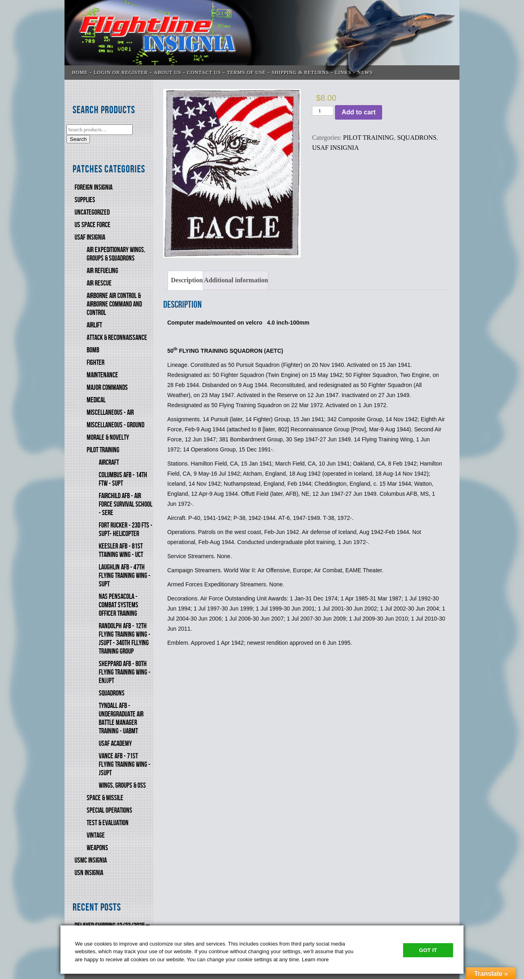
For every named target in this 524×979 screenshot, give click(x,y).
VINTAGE (96, 835)
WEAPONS (97, 848)
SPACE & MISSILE (105, 798)
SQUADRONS (112, 693)
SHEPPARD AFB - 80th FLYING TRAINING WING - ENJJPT (124, 672)
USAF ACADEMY (115, 743)
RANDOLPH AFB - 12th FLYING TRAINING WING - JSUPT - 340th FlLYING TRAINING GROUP (124, 639)
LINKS (343, 72)
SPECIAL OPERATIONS (109, 810)
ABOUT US (167, 72)
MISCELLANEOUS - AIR (110, 412)
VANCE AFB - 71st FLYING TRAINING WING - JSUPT (124, 764)
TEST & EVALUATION (108, 823)
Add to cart (358, 112)
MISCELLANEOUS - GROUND (115, 425)
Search (78, 139)
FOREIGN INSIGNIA (93, 187)
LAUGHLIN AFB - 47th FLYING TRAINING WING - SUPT (124, 575)
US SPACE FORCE (92, 225)
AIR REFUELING (102, 271)
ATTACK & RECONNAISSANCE (117, 337)
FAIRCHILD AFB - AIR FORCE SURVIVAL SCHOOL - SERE (125, 504)
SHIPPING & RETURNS (300, 72)
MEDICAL (96, 400)
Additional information (236, 280)
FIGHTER (95, 362)
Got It (428, 950)
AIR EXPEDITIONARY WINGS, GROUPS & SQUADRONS (116, 254)
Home (79, 72)
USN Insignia (89, 873)
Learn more (315, 959)
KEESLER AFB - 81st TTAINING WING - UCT (121, 550)
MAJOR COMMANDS (107, 387)
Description (187, 280)
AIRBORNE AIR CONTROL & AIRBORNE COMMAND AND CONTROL (114, 304)
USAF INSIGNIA (90, 237)
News (365, 72)
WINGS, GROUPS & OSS (122, 785)
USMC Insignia (91, 860)
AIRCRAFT (109, 462)
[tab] (185, 280)
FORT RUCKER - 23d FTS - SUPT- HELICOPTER (125, 529)
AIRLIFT (94, 325)
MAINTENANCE (102, 375)
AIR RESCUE (99, 283)
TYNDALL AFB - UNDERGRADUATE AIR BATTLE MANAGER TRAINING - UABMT (121, 718)
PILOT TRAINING (103, 450)
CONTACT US (204, 72)
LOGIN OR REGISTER (121, 72)
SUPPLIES (85, 200)
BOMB (93, 350)
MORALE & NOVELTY (108, 437)
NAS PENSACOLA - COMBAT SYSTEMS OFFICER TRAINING (118, 605)
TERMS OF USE (246, 72)
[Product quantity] (322, 111)
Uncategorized (92, 212)
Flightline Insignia (262, 40)
